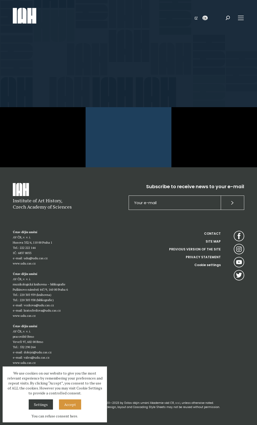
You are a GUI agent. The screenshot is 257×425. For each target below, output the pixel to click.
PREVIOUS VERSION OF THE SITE (195, 249)
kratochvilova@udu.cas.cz (42, 310)
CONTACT (212, 233)
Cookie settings (207, 265)
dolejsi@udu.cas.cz (38, 352)
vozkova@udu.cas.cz (39, 305)
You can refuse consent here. (55, 415)
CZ (196, 18)
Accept (70, 404)
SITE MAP (213, 241)
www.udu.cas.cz (24, 263)
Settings (41, 404)
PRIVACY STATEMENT (203, 257)
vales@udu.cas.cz (37, 357)
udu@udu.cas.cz (36, 258)
